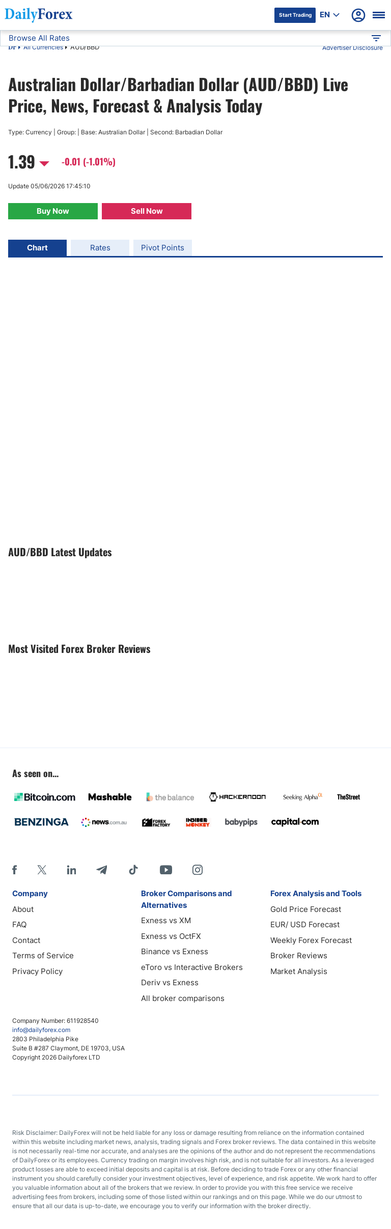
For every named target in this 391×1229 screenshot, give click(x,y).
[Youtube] (166, 869)
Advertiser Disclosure (352, 47)
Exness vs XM (166, 920)
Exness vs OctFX (171, 936)
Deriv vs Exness (170, 982)
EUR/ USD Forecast (305, 924)
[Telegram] (101, 869)
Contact (26, 940)
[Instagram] (197, 870)
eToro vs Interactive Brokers (192, 967)
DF (12, 47)
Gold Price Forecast (305, 909)
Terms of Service (43, 955)
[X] (41, 869)
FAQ (19, 924)
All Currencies (43, 47)
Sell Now (147, 211)
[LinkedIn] (71, 869)
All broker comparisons (183, 998)
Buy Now (53, 211)
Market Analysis (298, 971)
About (23, 909)
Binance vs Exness (174, 951)
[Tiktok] (133, 870)
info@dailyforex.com (41, 1030)
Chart (37, 247)
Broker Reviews (298, 955)
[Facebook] (14, 869)
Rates (100, 247)
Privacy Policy (37, 971)
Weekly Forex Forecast (311, 940)
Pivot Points (162, 247)
